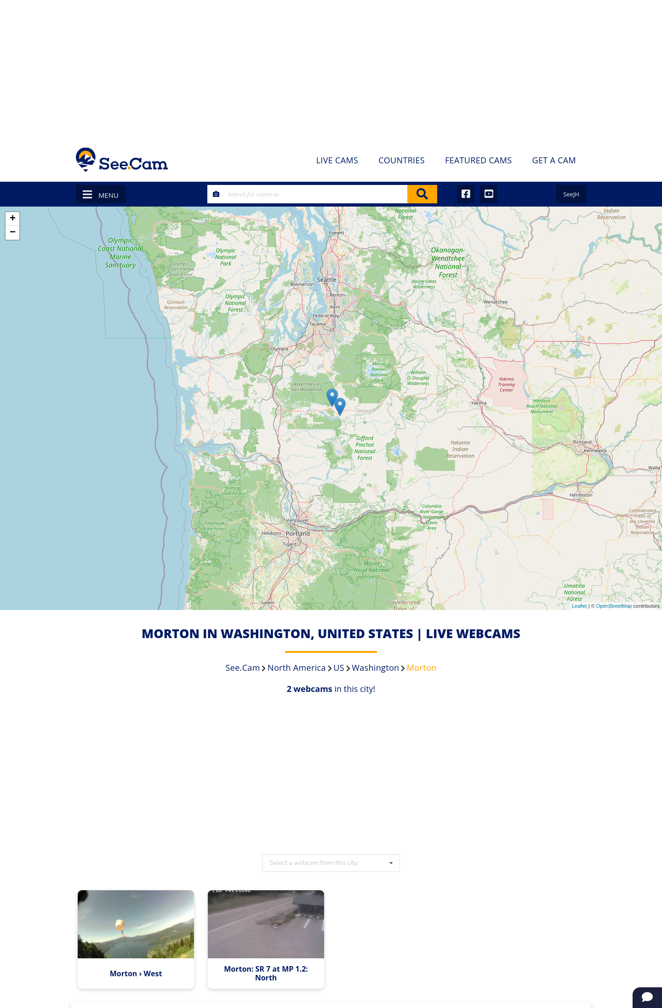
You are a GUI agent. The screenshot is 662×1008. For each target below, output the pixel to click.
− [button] (13, 233)
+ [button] (13, 219)
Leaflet (579, 606)
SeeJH (571, 194)
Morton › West (138, 972)
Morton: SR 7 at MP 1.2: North (267, 972)
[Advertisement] (331, 69)
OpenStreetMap (614, 606)
